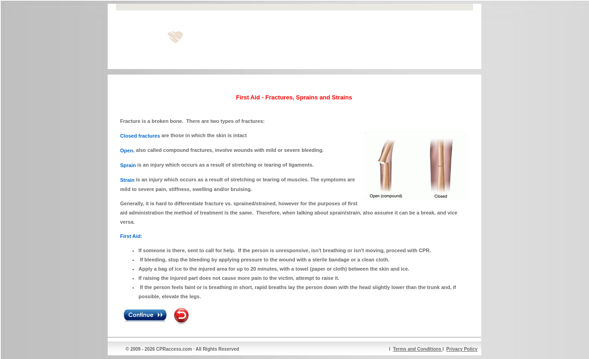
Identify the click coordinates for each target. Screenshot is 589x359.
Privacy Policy (462, 349)
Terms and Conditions (418, 349)
